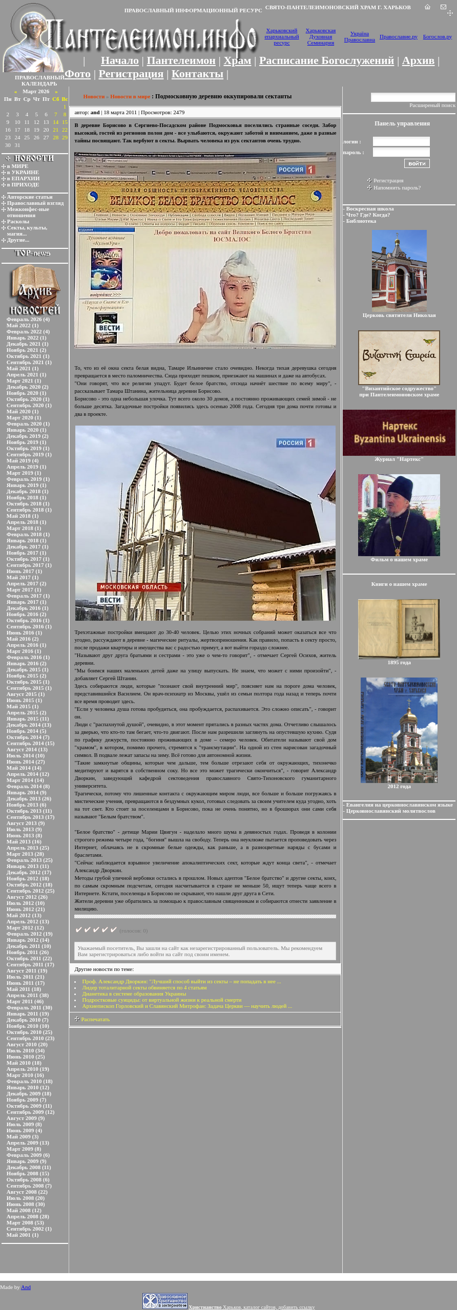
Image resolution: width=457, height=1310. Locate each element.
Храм (237, 60)
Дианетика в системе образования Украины (134, 993)
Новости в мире (130, 96)
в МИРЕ (18, 166)
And (26, 1287)
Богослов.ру (437, 36)
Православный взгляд (35, 203)
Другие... (18, 240)
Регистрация (131, 73)
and (95, 112)
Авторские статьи (30, 197)
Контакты (197, 73)
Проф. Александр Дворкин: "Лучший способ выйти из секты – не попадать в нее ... (181, 981)
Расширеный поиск (432, 105)
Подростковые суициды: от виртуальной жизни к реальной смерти (161, 1000)
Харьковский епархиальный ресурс (281, 36)
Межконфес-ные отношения (28, 212)
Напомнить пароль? (397, 187)
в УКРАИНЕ (23, 172)
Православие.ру (399, 36)
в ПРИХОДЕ (23, 184)
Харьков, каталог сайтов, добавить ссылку (252, 1307)
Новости (94, 96)
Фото (78, 73)
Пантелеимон (181, 60)
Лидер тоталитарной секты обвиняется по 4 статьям (144, 987)
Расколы (18, 221)
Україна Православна (359, 36)
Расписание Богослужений (326, 60)
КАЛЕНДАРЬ (39, 83)
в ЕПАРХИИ (23, 178)
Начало (120, 60)
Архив (418, 60)
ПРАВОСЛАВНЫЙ (40, 77)
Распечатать (92, 1019)
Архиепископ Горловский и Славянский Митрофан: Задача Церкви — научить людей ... (187, 1006)
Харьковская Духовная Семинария (321, 36)
